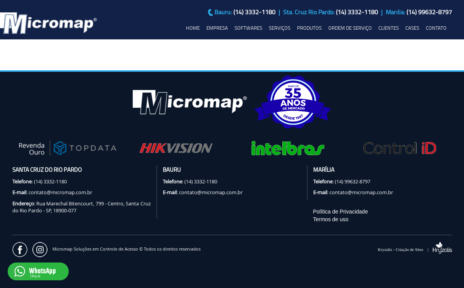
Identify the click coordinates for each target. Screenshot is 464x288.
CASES (412, 27)
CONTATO (436, 27)
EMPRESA (217, 27)
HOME (193, 27)
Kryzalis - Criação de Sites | (415, 249)
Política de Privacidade (340, 211)
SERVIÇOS (279, 27)
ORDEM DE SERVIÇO (350, 27)
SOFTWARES (248, 27)
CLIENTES (388, 27)
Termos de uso (331, 219)
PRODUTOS (309, 27)
